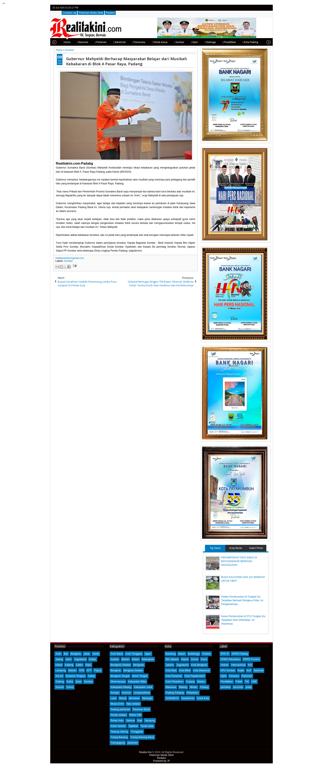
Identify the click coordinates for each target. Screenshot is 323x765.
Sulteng (59, 681)
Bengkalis (138, 664)
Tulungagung (118, 742)
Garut (204, 659)
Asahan (115, 659)
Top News (215, 548)
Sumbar (68, 261)
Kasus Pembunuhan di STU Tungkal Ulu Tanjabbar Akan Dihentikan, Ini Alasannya (243, 620)
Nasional (258, 670)
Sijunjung (150, 720)
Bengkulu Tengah (120, 676)
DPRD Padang (240, 653)
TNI (247, 681)
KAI (250, 664)
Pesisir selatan (119, 715)
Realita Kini (145, 752)
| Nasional (79, 42)
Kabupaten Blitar (137, 681)
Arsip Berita (235, 548)
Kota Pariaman (174, 676)
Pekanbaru (193, 692)
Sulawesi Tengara (75, 676)
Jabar (87, 653)
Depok (184, 659)
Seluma (130, 720)
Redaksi (110, 12)
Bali (66, 653)
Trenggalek (137, 731)
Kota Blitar (185, 670)
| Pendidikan (226, 42)
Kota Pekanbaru (174, 681)
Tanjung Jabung (119, 731)
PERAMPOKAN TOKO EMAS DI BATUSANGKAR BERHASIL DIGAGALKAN (239, 561)
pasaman (133, 742)
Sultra (70, 681)
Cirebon (206, 653)
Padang (204, 687)
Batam (135, 659)
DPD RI (225, 653)
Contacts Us (69, 12)
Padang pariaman (120, 709)
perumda (238, 687)
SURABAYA (172, 698)
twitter (251, 8)
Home (64, 42)
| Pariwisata (136, 42)
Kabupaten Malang (121, 687)
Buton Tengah (139, 676)
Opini (223, 676)
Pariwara (234, 676)
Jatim (68, 659)
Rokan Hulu (117, 720)
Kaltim (79, 664)
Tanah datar (147, 726)
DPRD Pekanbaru (230, 659)
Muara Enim (117, 703)
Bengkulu (76, 653)
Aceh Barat (117, 653)
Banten (125, 659)
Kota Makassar (201, 670)
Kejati (241, 670)
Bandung (171, 653)
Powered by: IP (161, 760)
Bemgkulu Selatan (121, 664)
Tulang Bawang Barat (142, 737)
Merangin (147, 698)
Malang (183, 687)
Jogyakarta (80, 659)
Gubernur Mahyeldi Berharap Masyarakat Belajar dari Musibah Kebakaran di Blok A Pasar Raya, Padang (126, 61)
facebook (257, 8)
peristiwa (225, 687)
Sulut (78, 681)
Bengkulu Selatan (133, 670)
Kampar (115, 692)
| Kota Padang (247, 42)
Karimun (126, 692)
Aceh (58, 653)
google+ (262, 8)
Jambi (95, 653)
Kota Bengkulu (199, 664)
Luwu (114, 698)
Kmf (249, 670)
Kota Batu (171, 670)
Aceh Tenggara (133, 653)
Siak (139, 720)
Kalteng (69, 664)
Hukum (224, 664)
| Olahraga (207, 42)
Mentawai (134, 698)
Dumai (194, 659)
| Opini (191, 42)
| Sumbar (176, 42)
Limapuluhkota (142, 692)
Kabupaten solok (143, 687)
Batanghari (148, 659)
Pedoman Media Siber (91, 12)
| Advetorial (117, 42)
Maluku (72, 670)
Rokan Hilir (135, 715)
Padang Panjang (175, 692)
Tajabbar (133, 726)
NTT (89, 670)
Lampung (60, 670)
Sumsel (59, 687)
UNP (254, 681)
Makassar (171, 687)
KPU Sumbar (228, 670)
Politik (239, 681)
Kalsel (58, 664)
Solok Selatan (118, 726)
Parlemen (247, 676)
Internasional (238, 664)
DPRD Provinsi (251, 659)
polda (249, 687)
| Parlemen (98, 42)
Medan (193, 687)
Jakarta (170, 664)
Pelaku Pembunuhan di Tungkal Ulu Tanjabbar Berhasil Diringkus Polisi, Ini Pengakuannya (242, 600)
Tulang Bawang (119, 737)
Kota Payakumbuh (195, 676)
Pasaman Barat (141, 709)
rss (267, 8)
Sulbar (91, 676)
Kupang (190, 681)
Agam (148, 653)
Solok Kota (203, 698)
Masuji (122, 698)
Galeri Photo (256, 548)
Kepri (88, 664)
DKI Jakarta (172, 659)
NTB (81, 670)
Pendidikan (227, 681)
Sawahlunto (187, 698)
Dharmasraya (118, 681)
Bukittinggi (193, 653)
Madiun (201, 681)
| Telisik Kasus (157, 42)
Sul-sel (59, 676)
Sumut (70, 687)
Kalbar (92, 659)
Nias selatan (133, 703)
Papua (97, 670)
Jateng (59, 659)
